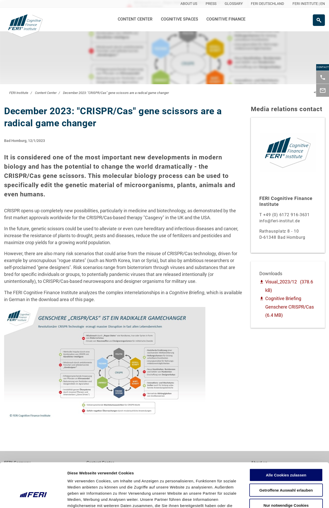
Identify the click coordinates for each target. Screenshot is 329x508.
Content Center (135, 19)
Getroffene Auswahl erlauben (286, 455)
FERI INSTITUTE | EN (309, 4)
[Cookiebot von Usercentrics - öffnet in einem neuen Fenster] (33, 498)
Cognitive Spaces (179, 19)
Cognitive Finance (225, 19)
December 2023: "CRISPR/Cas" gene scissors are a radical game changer (116, 93)
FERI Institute (18, 93)
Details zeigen (273, 498)
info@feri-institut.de (279, 220)
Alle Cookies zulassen (286, 440)
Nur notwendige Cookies (286, 470)
